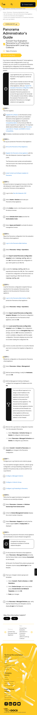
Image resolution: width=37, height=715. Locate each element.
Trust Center (7, 695)
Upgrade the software (12, 115)
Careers (6, 679)
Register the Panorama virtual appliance (17, 153)
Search (6, 661)
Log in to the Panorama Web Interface (16, 243)
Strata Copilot (27, 4)
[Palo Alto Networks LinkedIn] (10, 705)
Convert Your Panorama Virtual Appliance (14, 15)
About (6, 677)
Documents (7, 699)
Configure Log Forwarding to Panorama (17, 488)
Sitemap (6, 669)
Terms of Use (8, 697)
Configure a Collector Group (13, 482)
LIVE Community (8, 683)
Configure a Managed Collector (14, 476)
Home (4, 12)
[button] (36, 572)
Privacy (6, 693)
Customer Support (9, 681)
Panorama (9, 12)
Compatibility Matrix (11, 123)
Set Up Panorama (8, 14)
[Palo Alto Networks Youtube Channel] (19, 705)
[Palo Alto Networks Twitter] (15, 705)
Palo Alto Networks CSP (19, 193)
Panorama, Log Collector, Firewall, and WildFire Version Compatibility (19, 129)
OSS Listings (7, 667)
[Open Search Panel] (11, 4)
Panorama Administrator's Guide (20, 12)
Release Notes (8, 659)
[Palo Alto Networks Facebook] (6, 705)
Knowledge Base (8, 685)
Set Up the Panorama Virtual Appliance (22, 14)
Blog (5, 663)
